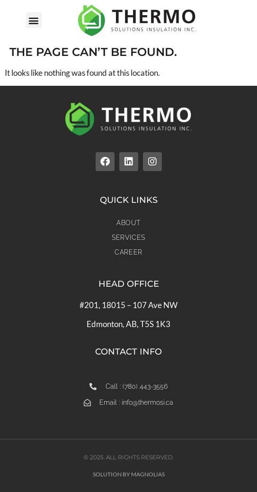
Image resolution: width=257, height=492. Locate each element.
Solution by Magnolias (129, 474)
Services (128, 237)
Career (128, 252)
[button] (34, 20)
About (128, 223)
